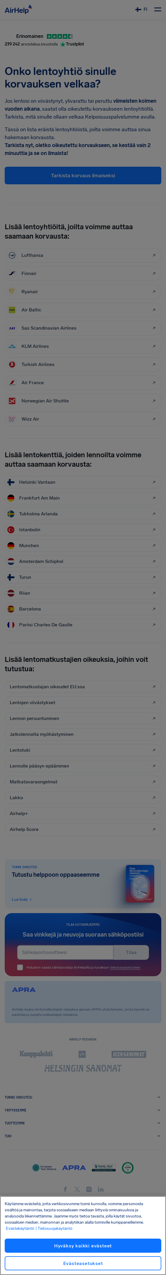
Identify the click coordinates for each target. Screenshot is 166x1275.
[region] (83, 1235)
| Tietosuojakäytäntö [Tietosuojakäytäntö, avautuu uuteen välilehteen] (53, 1228)
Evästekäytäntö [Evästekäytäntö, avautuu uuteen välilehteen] (20, 1228)
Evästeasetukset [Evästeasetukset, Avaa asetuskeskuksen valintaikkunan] (83, 1263)
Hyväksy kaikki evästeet (83, 1246)
